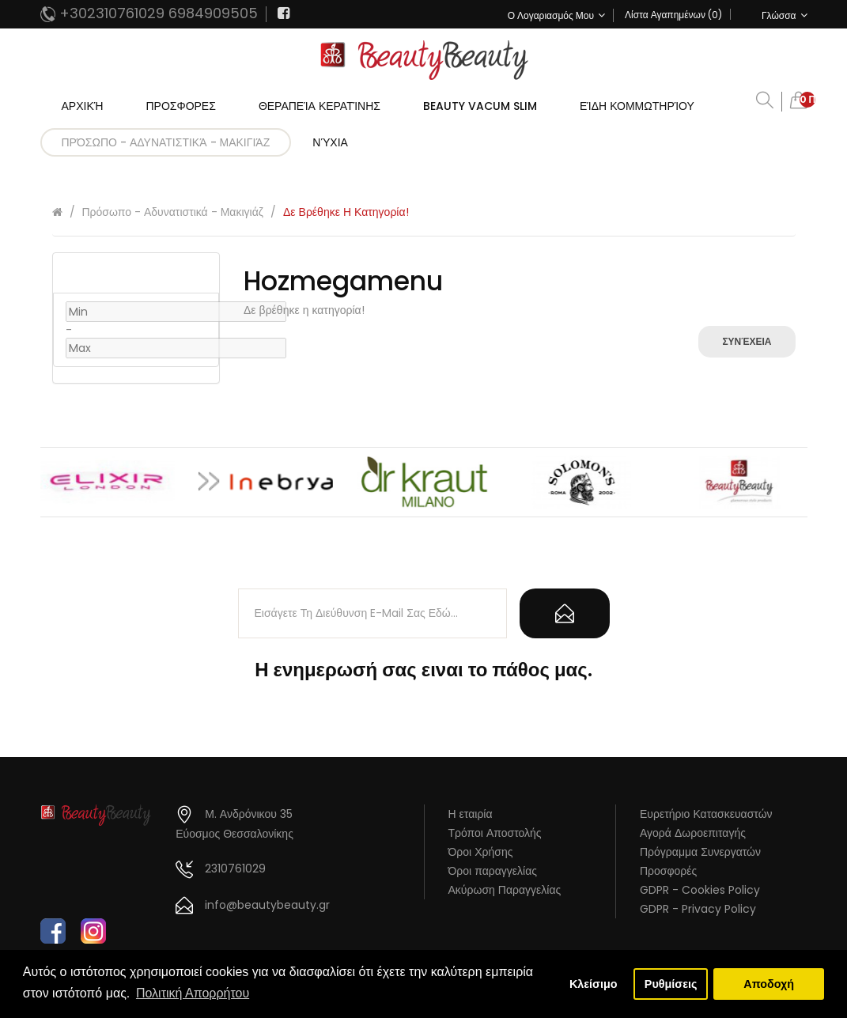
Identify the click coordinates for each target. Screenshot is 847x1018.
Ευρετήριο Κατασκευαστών (706, 814)
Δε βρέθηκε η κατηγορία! (346, 212)
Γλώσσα (784, 15)
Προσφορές (668, 871)
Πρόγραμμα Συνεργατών (700, 852)
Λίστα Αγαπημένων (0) (673, 14)
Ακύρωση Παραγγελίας (505, 890)
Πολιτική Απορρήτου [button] (192, 993)
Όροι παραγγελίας (493, 871)
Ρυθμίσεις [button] (671, 984)
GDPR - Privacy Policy (698, 909)
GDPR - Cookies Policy (700, 890)
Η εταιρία (470, 814)
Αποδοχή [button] (768, 984)
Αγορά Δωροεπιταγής (693, 833)
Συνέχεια (746, 341)
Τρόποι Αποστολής (495, 833)
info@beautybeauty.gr (267, 905)
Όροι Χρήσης (480, 852)
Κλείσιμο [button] (593, 984)
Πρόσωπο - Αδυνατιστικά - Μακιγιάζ (172, 212)
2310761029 (235, 868)
